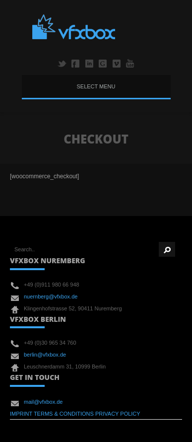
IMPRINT (21, 414)
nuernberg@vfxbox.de (50, 296)
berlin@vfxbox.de (45, 355)
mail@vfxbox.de (43, 402)
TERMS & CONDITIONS (64, 414)
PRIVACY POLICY (117, 414)
